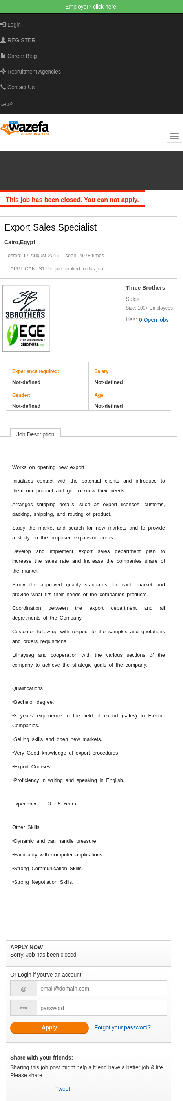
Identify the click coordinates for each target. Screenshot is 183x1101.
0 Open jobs (154, 320)
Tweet (62, 1089)
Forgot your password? (123, 1027)
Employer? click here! (91, 7)
